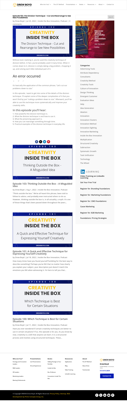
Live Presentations (35, 362)
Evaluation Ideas (87, 100)
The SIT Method (58, 4)
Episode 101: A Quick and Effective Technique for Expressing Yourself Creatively (40, 252)
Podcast (64, 21)
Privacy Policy (54, 394)
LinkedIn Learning (70, 374)
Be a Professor (52, 372)
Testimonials (86, 370)
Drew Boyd (19, 21)
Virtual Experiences (35, 366)
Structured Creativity (89, 143)
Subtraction (85, 147)
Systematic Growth (88, 151)
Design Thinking (87, 92)
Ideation (83, 112)
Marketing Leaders (18, 376)
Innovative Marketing (89, 131)
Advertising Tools (87, 69)
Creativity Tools (86, 84)
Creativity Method (87, 80)
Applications (68, 362)
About (100, 4)
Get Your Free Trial (88, 182)
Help (82, 104)
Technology (85, 159)
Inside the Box (52, 368)
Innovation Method (88, 124)
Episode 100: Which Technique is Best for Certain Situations (40, 320)
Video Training (69, 370)
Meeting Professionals (19, 380)
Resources (91, 4)
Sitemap (63, 394)
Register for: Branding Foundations (95, 188)
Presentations (70, 4)
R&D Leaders (16, 368)
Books (81, 4)
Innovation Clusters (88, 120)
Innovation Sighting (88, 128)
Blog (66, 366)
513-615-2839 (105, 371)
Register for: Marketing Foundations (95, 195)
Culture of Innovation (89, 88)
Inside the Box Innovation (49, 21)
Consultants (85, 76)
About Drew (85, 366)
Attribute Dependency (89, 73)
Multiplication (86, 139)
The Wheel (84, 163)
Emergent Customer (88, 96)
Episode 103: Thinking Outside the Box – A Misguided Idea (42, 185)
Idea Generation (87, 108)
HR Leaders (16, 372)
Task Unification (87, 155)
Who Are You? (44, 4)
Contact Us (110, 4)
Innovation (84, 116)
